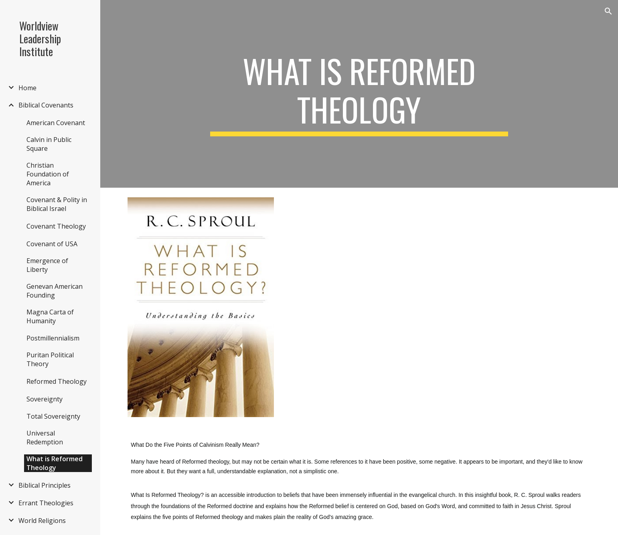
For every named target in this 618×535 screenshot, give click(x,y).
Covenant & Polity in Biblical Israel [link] (56, 204)
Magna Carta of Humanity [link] (50, 316)
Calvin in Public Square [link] (48, 144)
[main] (359, 94)
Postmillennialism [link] (52, 338)
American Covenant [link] (55, 122)
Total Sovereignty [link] (53, 416)
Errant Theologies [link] (45, 503)
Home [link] (27, 87)
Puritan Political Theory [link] (50, 359)
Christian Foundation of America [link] (47, 174)
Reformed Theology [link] (56, 381)
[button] (608, 11)
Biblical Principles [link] (44, 485)
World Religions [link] (42, 520)
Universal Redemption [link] (44, 437)
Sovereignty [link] (44, 399)
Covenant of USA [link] (51, 243)
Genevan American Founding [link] (54, 291)
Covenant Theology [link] (56, 226)
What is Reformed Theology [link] (54, 463)
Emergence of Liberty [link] (47, 265)
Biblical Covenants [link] (45, 105)
